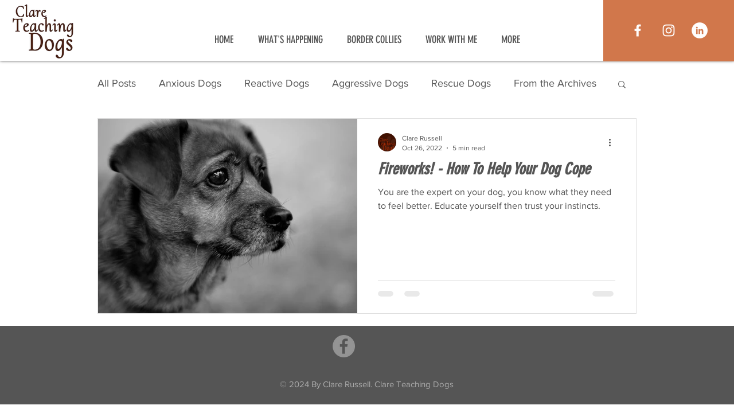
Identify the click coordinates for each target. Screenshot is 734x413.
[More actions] (613, 142)
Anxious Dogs (190, 83)
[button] (621, 85)
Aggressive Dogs (370, 83)
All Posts (116, 83)
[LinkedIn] (700, 30)
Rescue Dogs (461, 83)
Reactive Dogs (276, 83)
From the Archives (555, 83)
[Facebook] (344, 346)
